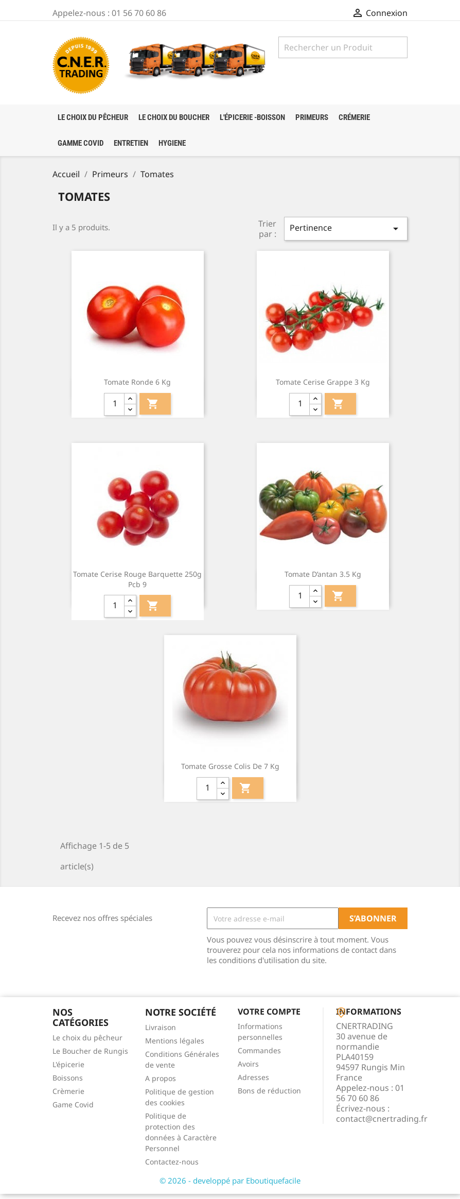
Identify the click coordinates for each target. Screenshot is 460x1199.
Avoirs (248, 1068)
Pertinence (346, 233)
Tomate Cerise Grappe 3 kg (323, 387)
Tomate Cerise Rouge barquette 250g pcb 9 (137, 584)
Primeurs (311, 117)
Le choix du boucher (173, 117)
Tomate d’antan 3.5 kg (323, 579)
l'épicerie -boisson (252, 117)
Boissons (67, 1082)
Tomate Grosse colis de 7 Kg (230, 771)
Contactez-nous (172, 1167)
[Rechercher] (343, 47)
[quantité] (114, 409)
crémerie (354, 117)
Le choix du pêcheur (87, 1042)
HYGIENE (172, 143)
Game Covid (73, 1109)
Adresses (253, 1082)
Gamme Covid (80, 143)
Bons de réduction (269, 1095)
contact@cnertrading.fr (382, 1123)
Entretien (131, 143)
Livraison (160, 1032)
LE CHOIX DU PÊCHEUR (93, 117)
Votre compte (269, 1016)
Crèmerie (68, 1096)
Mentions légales (174, 1046)
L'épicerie (68, 1069)
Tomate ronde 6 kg (137, 387)
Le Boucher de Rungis (90, 1055)
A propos (160, 1083)
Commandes (259, 1055)
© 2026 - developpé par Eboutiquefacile (230, 1185)
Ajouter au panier (153, 408)
